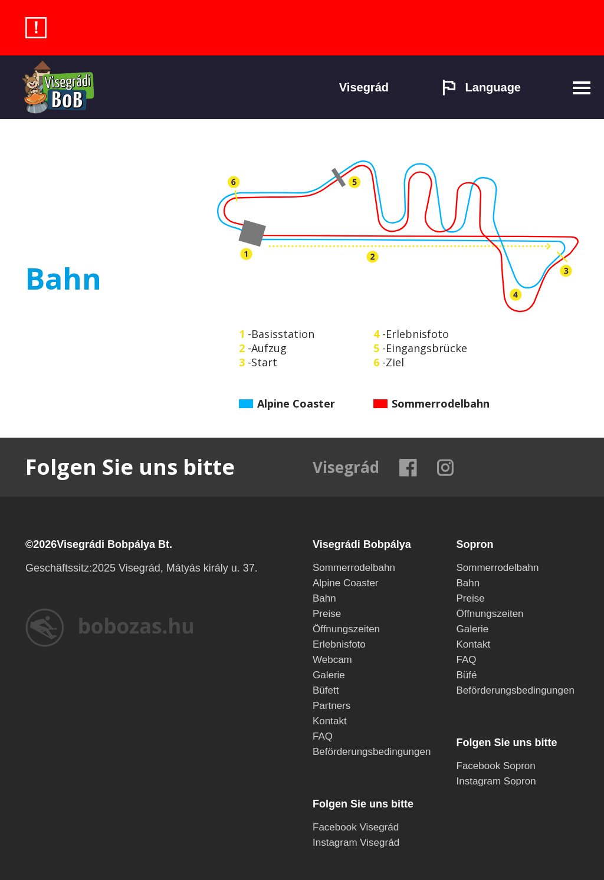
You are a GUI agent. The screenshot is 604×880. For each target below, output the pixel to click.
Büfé (467, 675)
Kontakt (330, 721)
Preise (327, 613)
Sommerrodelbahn (354, 567)
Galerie (329, 675)
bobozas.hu (109, 627)
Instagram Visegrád (356, 842)
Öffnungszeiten (346, 629)
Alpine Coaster (346, 583)
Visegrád (364, 87)
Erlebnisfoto (339, 644)
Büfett (326, 690)
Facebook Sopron (496, 765)
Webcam (332, 659)
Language (481, 88)
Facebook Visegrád (356, 827)
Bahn (324, 598)
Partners (331, 705)
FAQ (323, 736)
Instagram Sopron (496, 781)
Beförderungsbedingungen (372, 751)
